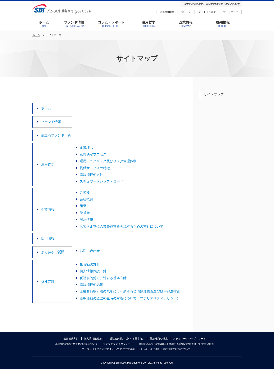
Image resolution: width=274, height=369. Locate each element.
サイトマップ (230, 11)
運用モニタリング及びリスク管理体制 (108, 161)
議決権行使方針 (91, 174)
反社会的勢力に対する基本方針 (103, 278)
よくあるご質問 (207, 11)
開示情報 (86, 219)
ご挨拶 (85, 192)
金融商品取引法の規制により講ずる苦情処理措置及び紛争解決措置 (130, 291)
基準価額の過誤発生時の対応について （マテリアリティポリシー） (94, 343)
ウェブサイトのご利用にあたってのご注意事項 (108, 349)
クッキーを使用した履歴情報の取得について (165, 349)
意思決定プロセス (93, 154)
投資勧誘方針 (90, 264)
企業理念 (86, 147)
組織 (83, 206)
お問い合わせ (90, 250)
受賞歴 (85, 213)
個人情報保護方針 (93, 271)
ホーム (36, 35)
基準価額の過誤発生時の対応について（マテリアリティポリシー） (130, 298)
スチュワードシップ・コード (101, 181)
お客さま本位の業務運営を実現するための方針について (121, 226)
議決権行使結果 (91, 284)
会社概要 (86, 199)
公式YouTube (167, 11)
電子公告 (186, 11)
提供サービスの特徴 (95, 168)
